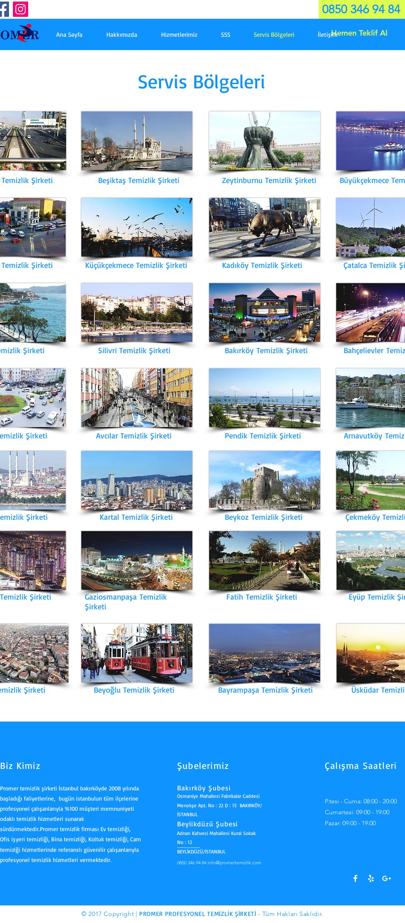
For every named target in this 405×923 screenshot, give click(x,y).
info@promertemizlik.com (234, 863)
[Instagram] (20, 9)
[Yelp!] (371, 878)
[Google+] (386, 878)
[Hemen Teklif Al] (359, 33)
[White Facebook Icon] (355, 878)
